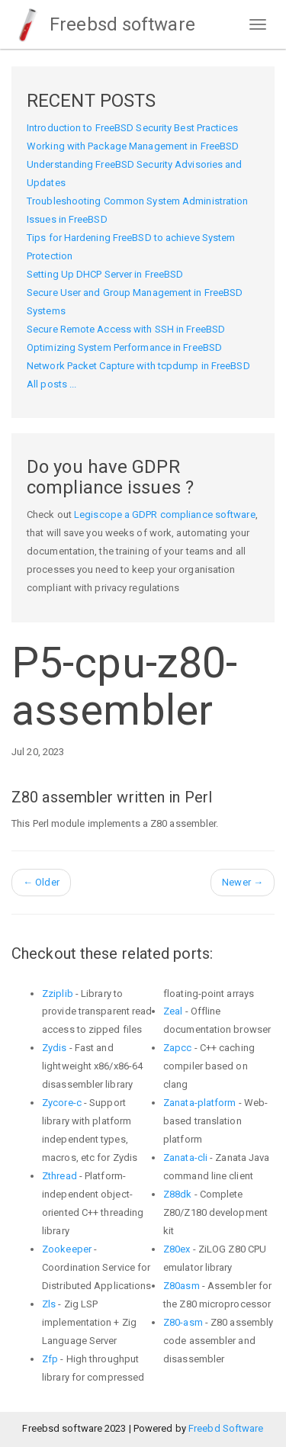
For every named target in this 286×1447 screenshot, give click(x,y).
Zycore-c (62, 1102)
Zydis (54, 1047)
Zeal (172, 1011)
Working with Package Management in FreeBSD (133, 146)
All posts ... (51, 384)
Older (41, 882)
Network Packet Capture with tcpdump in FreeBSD (138, 365)
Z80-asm (183, 1322)
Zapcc (177, 1047)
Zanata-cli (185, 1157)
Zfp (50, 1359)
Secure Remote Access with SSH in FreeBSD (126, 329)
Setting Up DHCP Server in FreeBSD (105, 274)
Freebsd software (103, 24)
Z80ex (177, 1249)
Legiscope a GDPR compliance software (164, 514)
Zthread (59, 1176)
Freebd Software (226, 1428)
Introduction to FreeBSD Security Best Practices (132, 127)
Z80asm (181, 1285)
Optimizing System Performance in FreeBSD (124, 347)
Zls (49, 1304)
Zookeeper (67, 1249)
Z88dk (177, 1194)
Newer (242, 882)
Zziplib (57, 993)
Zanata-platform (199, 1102)
